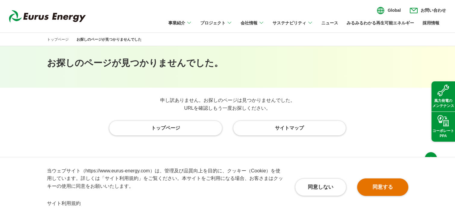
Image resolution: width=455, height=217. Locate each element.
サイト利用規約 (64, 203)
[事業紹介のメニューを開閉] (180, 26)
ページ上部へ (431, 146)
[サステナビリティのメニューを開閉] (293, 26)
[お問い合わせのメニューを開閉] (428, 10)
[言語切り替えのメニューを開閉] (389, 10)
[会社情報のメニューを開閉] (252, 26)
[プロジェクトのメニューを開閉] (216, 26)
